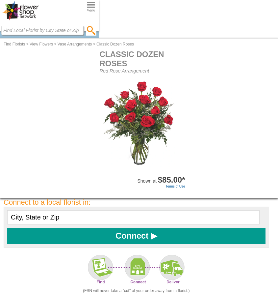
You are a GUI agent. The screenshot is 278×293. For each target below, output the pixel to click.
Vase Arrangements (75, 44)
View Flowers (41, 44)
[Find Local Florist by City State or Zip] (42, 30)
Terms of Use (175, 186)
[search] (91, 30)
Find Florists (14, 44)
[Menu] (91, 7)
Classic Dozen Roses (115, 44)
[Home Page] (20, 20)
